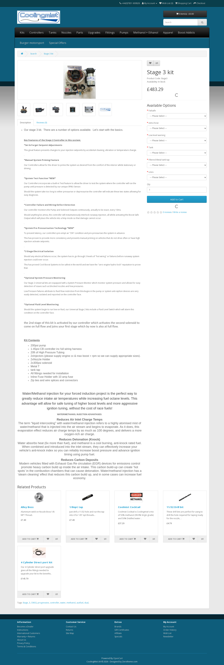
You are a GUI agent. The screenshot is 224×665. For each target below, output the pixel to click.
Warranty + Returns (26, 636)
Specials (118, 636)
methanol (71, 602)
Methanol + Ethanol (145, 32)
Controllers (36, 32)
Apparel (168, 32)
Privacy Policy (23, 643)
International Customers (28, 633)
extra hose (154, 122)
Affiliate (118, 633)
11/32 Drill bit (175, 507)
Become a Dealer (25, 626)
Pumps (124, 32)
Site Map (70, 633)
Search (33, 53)
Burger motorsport (32, 43)
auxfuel (80, 602)
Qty (148, 184)
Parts (79, 32)
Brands (117, 626)
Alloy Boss (27, 507)
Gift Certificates (121, 629)
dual (86, 602)
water (63, 602)
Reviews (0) (42, 122)
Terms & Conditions (26, 646)
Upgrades (94, 32)
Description (25, 122)
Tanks (52, 32)
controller (54, 602)
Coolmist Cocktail (129, 507)
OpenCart (118, 658)
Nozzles (66, 32)
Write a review (180, 212)
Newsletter (168, 636)
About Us (21, 639)
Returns (69, 629)
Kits (22, 32)
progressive (43, 602)
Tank (151, 147)
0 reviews (167, 212)
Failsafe (152, 110)
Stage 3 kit (48, 53)
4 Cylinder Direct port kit (36, 562)
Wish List (167, 633)
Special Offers (57, 43)
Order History (169, 629)
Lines (151, 172)
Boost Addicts (186, 32)
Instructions (22, 629)
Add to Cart (176, 199)
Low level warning (157, 135)
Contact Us (71, 626)
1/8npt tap (76, 507)
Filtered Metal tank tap (159, 159)
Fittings (110, 32)
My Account (168, 626)
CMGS (34, 602)
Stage (25, 602)
